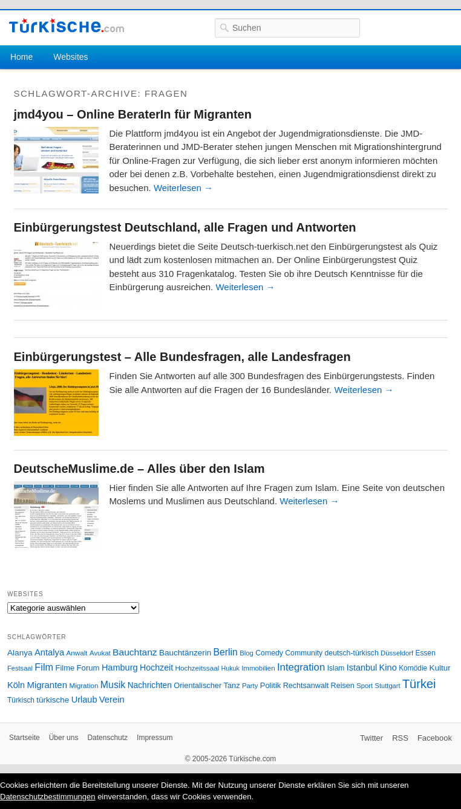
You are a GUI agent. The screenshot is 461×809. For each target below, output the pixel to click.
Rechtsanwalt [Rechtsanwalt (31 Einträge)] (306, 685)
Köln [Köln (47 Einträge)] (16, 685)
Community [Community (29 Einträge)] (303, 653)
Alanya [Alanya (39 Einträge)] (20, 652)
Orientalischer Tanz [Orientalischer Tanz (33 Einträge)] (207, 685)
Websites (70, 57)
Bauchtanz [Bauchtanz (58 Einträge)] (135, 652)
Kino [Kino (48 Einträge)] (388, 667)
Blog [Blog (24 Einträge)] (246, 653)
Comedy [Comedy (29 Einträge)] (269, 653)
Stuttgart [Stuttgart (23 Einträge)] (388, 685)
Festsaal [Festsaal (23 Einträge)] (20, 668)
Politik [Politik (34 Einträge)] (270, 685)
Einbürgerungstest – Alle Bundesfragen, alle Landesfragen (182, 356)
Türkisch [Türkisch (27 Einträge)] (20, 700)
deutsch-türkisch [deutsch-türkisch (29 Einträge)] (352, 653)
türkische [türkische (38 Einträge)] (52, 699)
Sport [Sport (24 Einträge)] (364, 685)
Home (21, 57)
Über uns (64, 737)
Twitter (371, 737)
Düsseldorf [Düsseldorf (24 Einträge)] (397, 653)
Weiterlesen (183, 188)
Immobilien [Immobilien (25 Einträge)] (258, 668)
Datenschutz (107, 737)
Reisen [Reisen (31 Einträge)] (343, 685)
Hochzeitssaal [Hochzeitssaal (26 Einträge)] (197, 668)
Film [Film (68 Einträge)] (43, 666)
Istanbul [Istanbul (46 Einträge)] (362, 667)
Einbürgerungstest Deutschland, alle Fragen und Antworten (185, 227)
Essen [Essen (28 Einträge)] (426, 653)
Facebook (434, 737)
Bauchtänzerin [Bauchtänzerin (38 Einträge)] (185, 652)
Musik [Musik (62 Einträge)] (113, 685)
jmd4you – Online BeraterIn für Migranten (133, 114)
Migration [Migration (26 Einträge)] (83, 685)
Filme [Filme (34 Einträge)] (65, 667)
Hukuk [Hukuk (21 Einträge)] (230, 668)
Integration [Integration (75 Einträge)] (301, 667)
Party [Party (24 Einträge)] (250, 685)
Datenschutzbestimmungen (48, 796)
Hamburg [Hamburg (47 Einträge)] (120, 667)
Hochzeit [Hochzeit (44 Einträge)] (156, 667)
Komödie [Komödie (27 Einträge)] (413, 668)
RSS (400, 737)
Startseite (24, 737)
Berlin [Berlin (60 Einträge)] (226, 652)
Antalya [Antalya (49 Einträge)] (49, 652)
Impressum (154, 737)
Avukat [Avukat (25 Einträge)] (100, 653)
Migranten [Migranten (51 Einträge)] (47, 685)
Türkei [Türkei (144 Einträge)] (419, 683)
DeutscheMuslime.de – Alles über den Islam (139, 468)
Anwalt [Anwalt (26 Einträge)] (77, 653)
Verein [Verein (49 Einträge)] (112, 699)
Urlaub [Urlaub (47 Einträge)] (84, 699)
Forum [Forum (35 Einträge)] (88, 667)
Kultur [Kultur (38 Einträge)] (440, 667)
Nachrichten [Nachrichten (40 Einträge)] (150, 685)
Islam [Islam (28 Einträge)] (336, 668)
